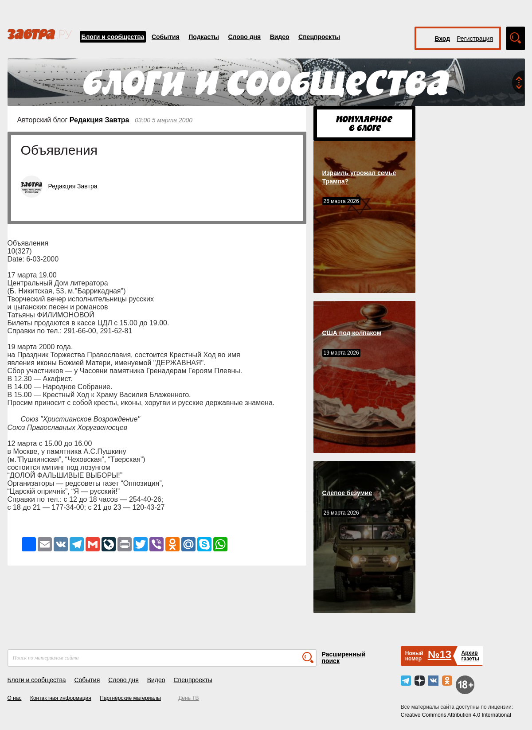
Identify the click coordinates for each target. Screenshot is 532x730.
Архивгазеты (470, 656)
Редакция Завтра (99, 120)
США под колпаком (352, 332)
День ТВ (188, 698)
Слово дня (244, 36)
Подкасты (203, 36)
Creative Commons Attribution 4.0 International (456, 715)
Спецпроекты (319, 36)
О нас (15, 698)
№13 (439, 654)
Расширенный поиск (344, 657)
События (166, 36)
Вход (442, 38)
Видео (279, 36)
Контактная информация (60, 698)
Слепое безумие (347, 492)
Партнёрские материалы (130, 698)
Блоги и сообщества (113, 36)
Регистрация (475, 38)
